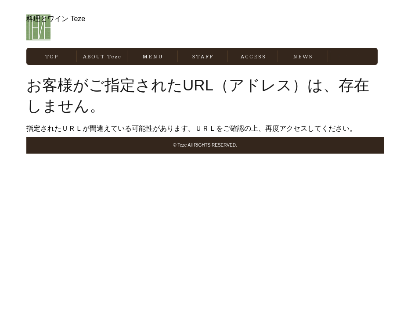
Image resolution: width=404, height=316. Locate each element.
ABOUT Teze (102, 56)
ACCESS (253, 56)
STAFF (202, 56)
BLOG (353, 56)
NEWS (303, 56)
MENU (152, 56)
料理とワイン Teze (74, 27)
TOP (51, 56)
